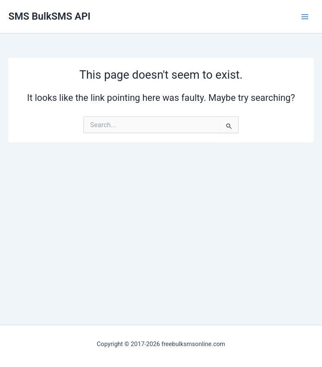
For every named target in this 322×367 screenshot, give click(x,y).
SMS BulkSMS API (49, 16)
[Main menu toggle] (305, 17)
